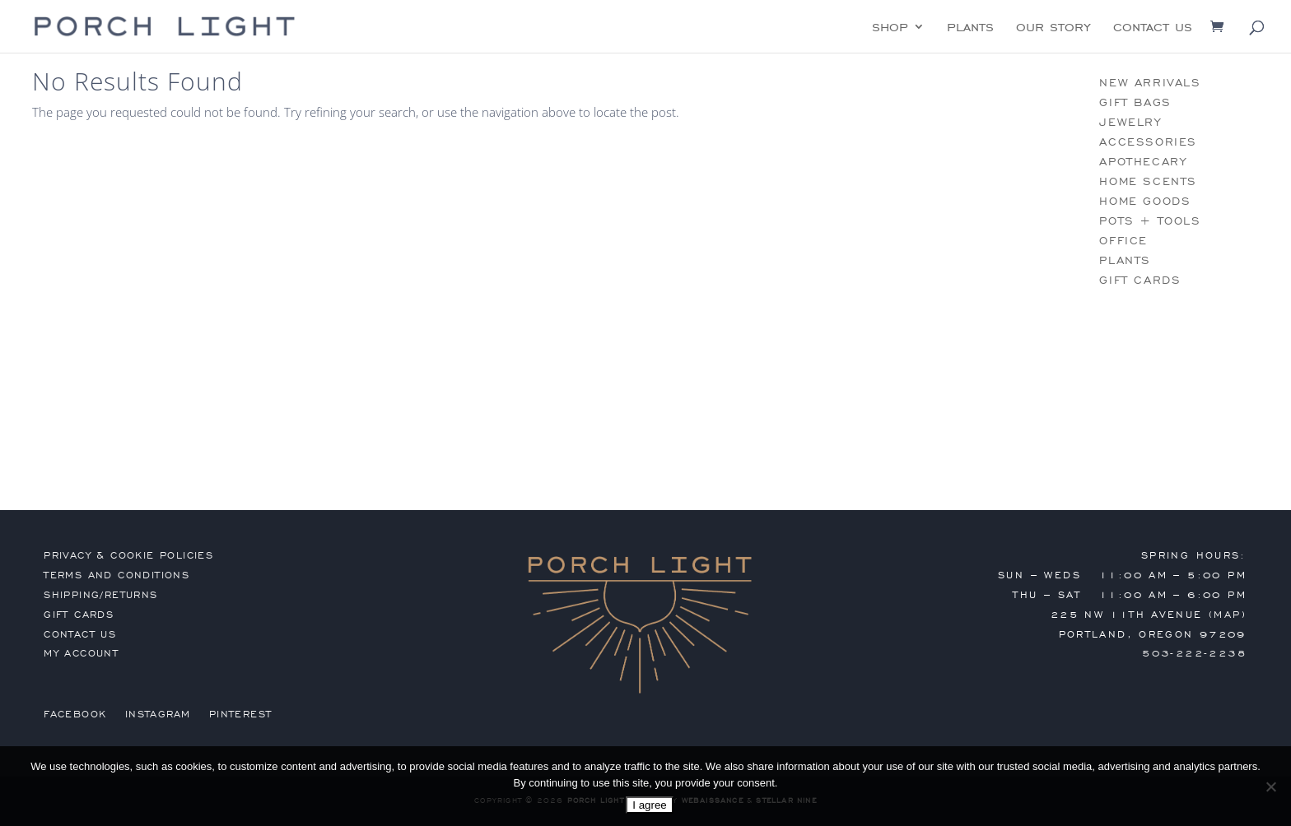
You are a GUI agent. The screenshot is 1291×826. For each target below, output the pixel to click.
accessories (1148, 142)
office (1123, 241)
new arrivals (1149, 83)
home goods (1145, 201)
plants (970, 28)
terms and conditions (116, 575)
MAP (1227, 614)
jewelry (1130, 122)
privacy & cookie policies (128, 555)
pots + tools (1149, 221)
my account (81, 653)
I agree (649, 805)
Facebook (75, 714)
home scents (1148, 181)
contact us (1152, 28)
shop (890, 28)
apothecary (1142, 162)
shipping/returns (100, 594)
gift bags (1135, 102)
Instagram (158, 714)
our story (1053, 28)
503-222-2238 (1194, 653)
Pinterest (241, 714)
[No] (1270, 786)
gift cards (1140, 280)
